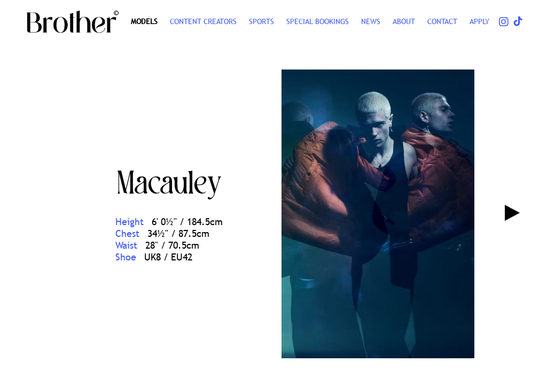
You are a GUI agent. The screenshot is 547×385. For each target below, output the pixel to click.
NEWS (370, 21)
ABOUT (404, 21)
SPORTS (261, 21)
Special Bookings (317, 21)
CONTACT (442, 21)
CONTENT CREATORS (203, 21)
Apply (479, 21)
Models (144, 21)
